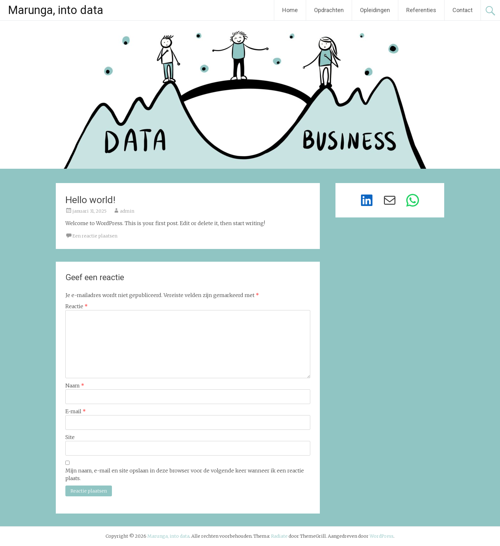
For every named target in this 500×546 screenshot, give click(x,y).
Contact (462, 10)
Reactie (76, 306)
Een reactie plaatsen (94, 236)
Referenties (421, 10)
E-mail (75, 411)
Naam (74, 385)
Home (290, 10)
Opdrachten (329, 10)
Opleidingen (375, 10)
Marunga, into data (55, 10)
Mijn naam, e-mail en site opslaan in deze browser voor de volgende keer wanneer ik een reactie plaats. (184, 474)
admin (127, 211)
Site (70, 437)
